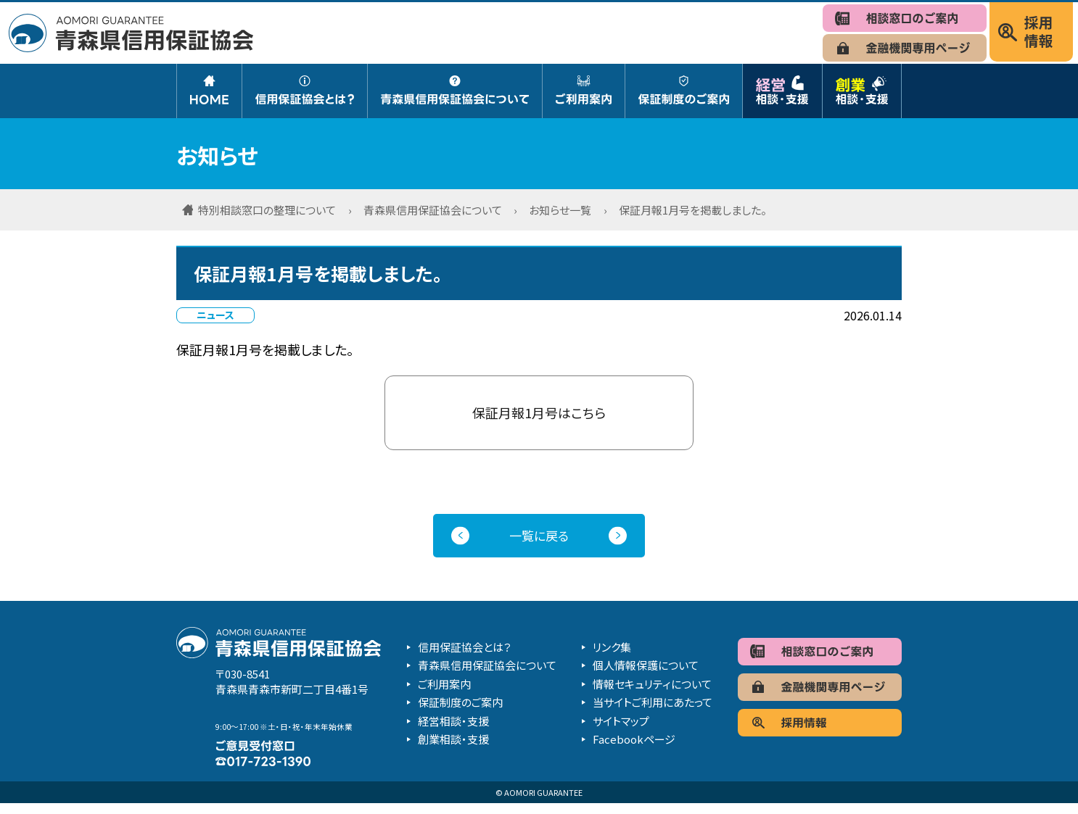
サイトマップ (621, 731)
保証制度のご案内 (460, 712)
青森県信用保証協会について (487, 676)
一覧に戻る (539, 545)
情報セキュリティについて (652, 694)
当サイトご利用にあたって (652, 712)
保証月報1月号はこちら (539, 417)
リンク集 (612, 657)
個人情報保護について (646, 676)
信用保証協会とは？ (464, 657)
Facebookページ (634, 749)
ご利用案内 (444, 694)
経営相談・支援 (453, 731)
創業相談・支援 (453, 749)
